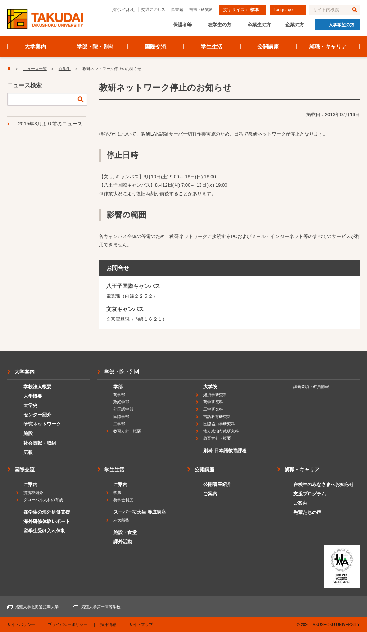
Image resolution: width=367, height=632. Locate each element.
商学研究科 (213, 402)
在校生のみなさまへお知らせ (323, 484)
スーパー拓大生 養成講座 (139, 512)
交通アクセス (153, 9)
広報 (28, 452)
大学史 (30, 405)
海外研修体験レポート (46, 521)
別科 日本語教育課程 (224, 450)
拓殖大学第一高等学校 (101, 607)
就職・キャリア (328, 46)
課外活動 (122, 541)
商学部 (119, 395)
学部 (118, 386)
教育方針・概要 (127, 431)
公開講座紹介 (217, 484)
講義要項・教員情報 (311, 386)
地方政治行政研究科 (221, 431)
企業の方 (294, 24)
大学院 (210, 386)
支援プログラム (309, 493)
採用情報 (108, 624)
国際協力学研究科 (219, 424)
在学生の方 (219, 24)
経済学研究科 (215, 395)
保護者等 (182, 24)
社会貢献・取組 (39, 443)
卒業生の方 (259, 24)
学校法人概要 (37, 386)
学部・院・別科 (95, 46)
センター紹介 (37, 414)
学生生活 (211, 46)
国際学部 (121, 417)
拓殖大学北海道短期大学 (37, 607)
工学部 (119, 424)
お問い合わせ (123, 9)
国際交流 (155, 46)
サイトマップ (141, 624)
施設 (28, 433)
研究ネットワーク (42, 424)
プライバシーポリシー (67, 624)
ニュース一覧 (35, 69)
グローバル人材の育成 (43, 500)
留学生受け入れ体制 (44, 530)
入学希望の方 (341, 24)
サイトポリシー (21, 624)
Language (283, 9)
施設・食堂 (125, 532)
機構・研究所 (201, 9)
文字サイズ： (241, 9)
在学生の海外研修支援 (46, 512)
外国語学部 (123, 409)
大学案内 (35, 46)
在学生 (65, 69)
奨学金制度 (123, 500)
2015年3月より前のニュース (50, 124)
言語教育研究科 (217, 417)
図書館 (177, 9)
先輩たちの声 (307, 512)
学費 (117, 492)
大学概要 (32, 396)
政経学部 (121, 402)
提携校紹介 (33, 492)
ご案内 (30, 484)
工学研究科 (213, 409)
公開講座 (268, 46)
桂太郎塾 (121, 520)
